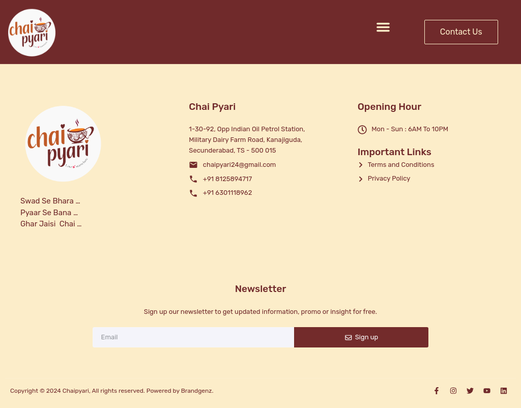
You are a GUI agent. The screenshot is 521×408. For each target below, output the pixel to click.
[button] (383, 27)
